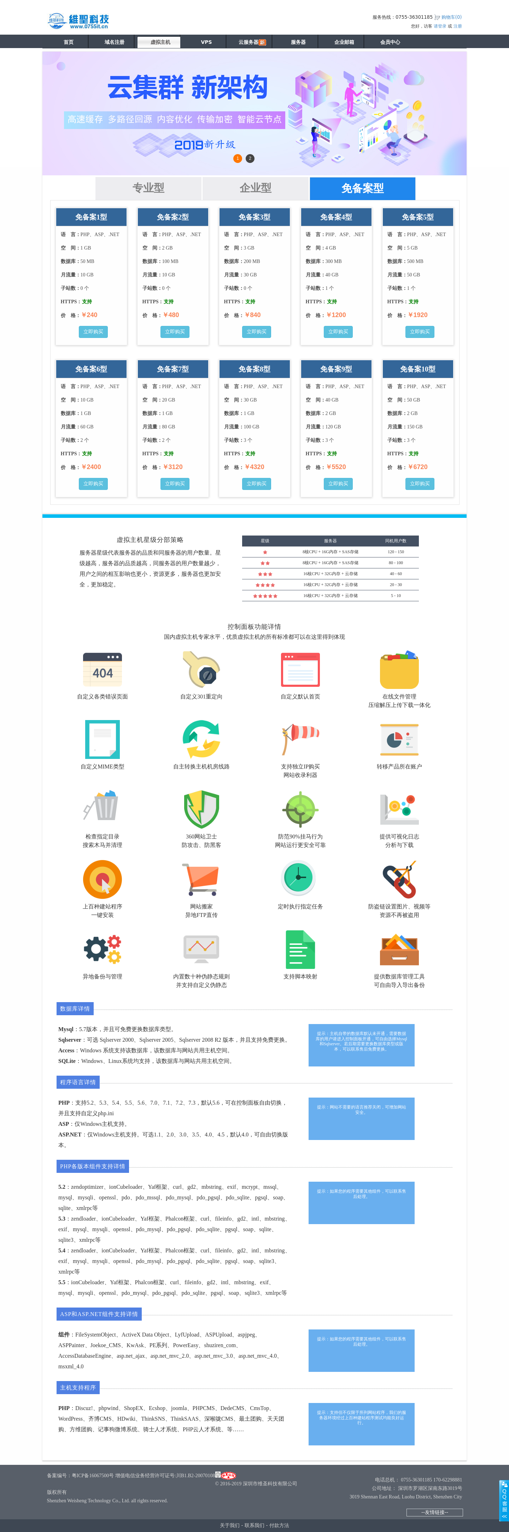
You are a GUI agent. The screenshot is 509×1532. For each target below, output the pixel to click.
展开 (504, 1500)
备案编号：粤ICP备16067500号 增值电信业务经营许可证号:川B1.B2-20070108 (131, 1475)
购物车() (451, 17)
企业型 (255, 188)
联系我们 (254, 1525)
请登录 (440, 26)
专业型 (148, 188)
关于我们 (230, 1525)
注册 (458, 26)
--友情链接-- (434, 1512)
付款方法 (279, 1525)
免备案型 (362, 188)
